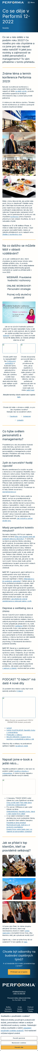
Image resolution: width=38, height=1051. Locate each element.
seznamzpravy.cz (9, 492)
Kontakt (19, 1011)
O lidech (20, 691)
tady (18, 397)
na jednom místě (21, 746)
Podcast (30, 1007)
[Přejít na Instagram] (26, 416)
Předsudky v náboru (14, 735)
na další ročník (21, 91)
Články (30, 1011)
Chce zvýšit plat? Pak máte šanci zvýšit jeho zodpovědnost (19, 804)
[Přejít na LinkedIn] (19, 420)
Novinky (5, 28)
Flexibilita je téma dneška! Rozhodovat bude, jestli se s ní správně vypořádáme (18, 825)
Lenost (9, 728)
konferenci (14, 217)
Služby (8, 1007)
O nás (20, 1007)
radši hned (30, 390)
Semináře (8, 1009)
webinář (6, 336)
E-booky (31, 1009)
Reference (8, 1011)
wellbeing (19, 626)
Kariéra (19, 1009)
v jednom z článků (9, 668)
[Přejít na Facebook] (12, 416)
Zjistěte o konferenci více (12, 234)
